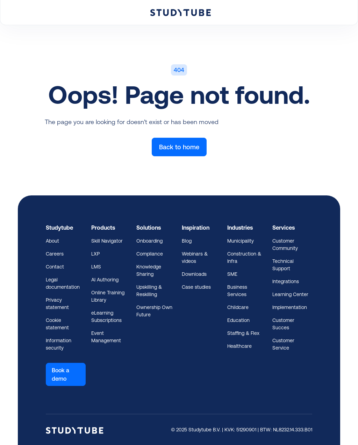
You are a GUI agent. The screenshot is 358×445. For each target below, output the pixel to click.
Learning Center (290, 294)
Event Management (106, 336)
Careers (55, 254)
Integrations (285, 281)
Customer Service (283, 344)
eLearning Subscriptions (106, 316)
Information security (58, 344)
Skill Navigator (107, 241)
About (52, 241)
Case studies (196, 287)
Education (238, 320)
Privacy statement (57, 303)
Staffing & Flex (243, 333)
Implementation (289, 307)
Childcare (238, 307)
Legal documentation (63, 283)
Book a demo (60, 374)
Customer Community (285, 244)
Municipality (240, 241)
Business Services (237, 290)
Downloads (194, 274)
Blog (187, 241)
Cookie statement (57, 323)
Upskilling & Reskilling (149, 290)
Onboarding (149, 241)
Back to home (179, 147)
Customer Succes (283, 323)
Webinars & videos (195, 257)
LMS (96, 267)
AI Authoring (105, 279)
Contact (55, 267)
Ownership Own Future (154, 310)
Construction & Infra (244, 257)
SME (232, 274)
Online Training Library (107, 296)
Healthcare (239, 346)
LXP (95, 254)
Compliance (149, 254)
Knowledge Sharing (148, 270)
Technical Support (283, 264)
